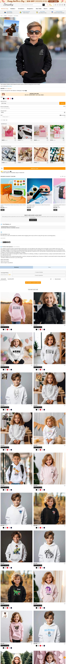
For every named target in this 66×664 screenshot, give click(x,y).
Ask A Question (39, 275)
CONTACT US (33, 220)
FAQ (49, 267)
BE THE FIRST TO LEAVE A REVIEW (33, 282)
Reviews (16, 267)
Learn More (3, 238)
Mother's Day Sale (34, 93)
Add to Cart (34, 168)
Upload (62, 103)
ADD (2, 209)
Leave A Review (39, 272)
